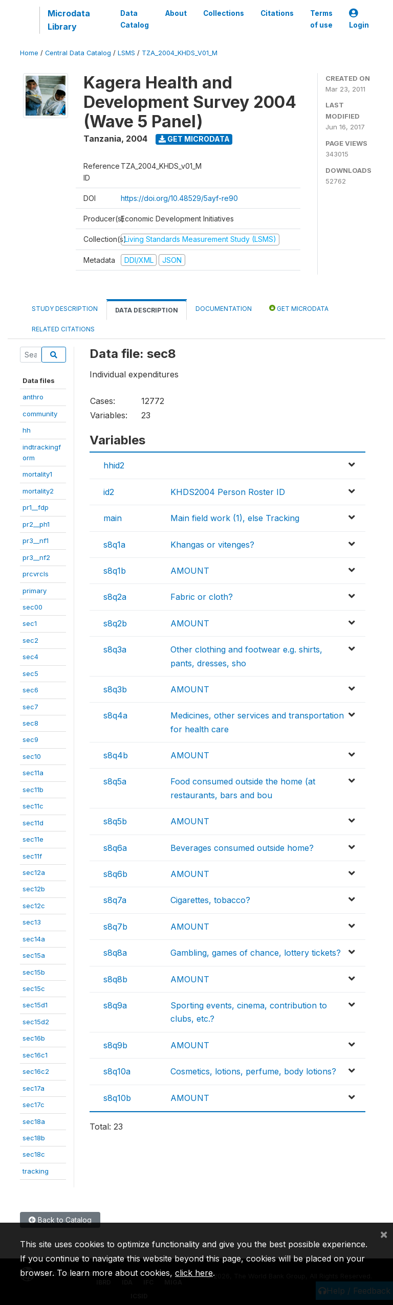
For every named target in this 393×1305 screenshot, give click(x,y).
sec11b (33, 789)
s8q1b (114, 571)
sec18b (34, 1138)
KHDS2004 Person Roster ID (227, 492)
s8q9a (115, 1005)
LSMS (126, 53)
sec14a (34, 939)
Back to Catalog (60, 1220)
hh (27, 430)
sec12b (34, 889)
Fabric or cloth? (201, 597)
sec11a (33, 773)
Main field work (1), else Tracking (234, 518)
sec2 (30, 640)
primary (35, 591)
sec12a (34, 872)
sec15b (34, 972)
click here (194, 1273)
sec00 (32, 607)
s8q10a (116, 1071)
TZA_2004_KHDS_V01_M (179, 53)
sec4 (30, 656)
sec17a (34, 1088)
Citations (277, 13)
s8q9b (115, 1045)
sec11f (32, 856)
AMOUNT (189, 571)
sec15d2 (36, 1022)
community (40, 414)
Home (29, 53)
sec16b (34, 1038)
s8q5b (115, 821)
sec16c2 (36, 1071)
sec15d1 (35, 1005)
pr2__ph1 (36, 524)
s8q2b (115, 623)
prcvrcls (36, 574)
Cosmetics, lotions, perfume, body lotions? (253, 1071)
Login (359, 19)
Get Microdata (194, 138)
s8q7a (114, 900)
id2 (108, 492)
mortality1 (37, 474)
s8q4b (115, 755)
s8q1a (114, 544)
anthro (33, 397)
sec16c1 (35, 1055)
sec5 (30, 673)
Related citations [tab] (63, 329)
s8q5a (114, 781)
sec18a (34, 1121)
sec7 (30, 707)
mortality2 (38, 491)
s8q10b (117, 1098)
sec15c (34, 988)
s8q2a (114, 597)
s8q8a (115, 953)
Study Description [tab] (65, 308)
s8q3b (115, 689)
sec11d (33, 823)
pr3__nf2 (36, 557)
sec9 (30, 739)
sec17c (34, 1104)
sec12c (34, 906)
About (176, 13)
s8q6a (115, 848)
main (112, 518)
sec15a (34, 955)
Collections (223, 13)
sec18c (34, 1154)
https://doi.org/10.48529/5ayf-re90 (179, 198)
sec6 (30, 690)
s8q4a (115, 715)
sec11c (33, 806)
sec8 (30, 723)
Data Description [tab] (146, 310)
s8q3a (114, 649)
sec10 (32, 756)
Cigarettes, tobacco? (210, 900)
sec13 (32, 922)
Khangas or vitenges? (212, 544)
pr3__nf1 (36, 540)
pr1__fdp (36, 507)
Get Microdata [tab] (299, 308)
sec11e (33, 839)
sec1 (30, 623)
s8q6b (115, 874)
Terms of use (321, 19)
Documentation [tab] (223, 308)
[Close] (384, 1234)
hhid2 (113, 465)
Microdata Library (69, 20)
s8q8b (115, 979)
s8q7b (115, 926)
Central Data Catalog (78, 53)
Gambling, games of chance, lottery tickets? (255, 953)
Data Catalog (134, 19)
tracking (36, 1171)
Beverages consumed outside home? (242, 848)
